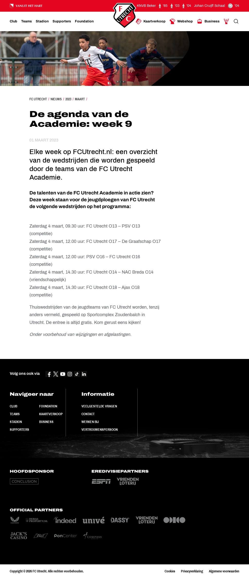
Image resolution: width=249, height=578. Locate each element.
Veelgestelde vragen (99, 406)
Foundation (48, 406)
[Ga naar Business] (208, 21)
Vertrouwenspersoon (99, 429)
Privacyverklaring (192, 571)
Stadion (16, 422)
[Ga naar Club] (13, 21)
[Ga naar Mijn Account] (226, 21)
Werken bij (90, 422)
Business (46, 422)
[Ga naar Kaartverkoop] (151, 21)
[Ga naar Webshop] (181, 21)
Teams (15, 414)
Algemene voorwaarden (224, 571)
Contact (88, 414)
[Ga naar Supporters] (62, 21)
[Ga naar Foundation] (84, 21)
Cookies (170, 571)
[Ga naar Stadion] (42, 21)
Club (13, 406)
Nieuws (56, 99)
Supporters (19, 429)
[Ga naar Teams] (26, 21)
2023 (68, 99)
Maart (80, 99)
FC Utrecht (38, 99)
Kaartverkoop (51, 414)
